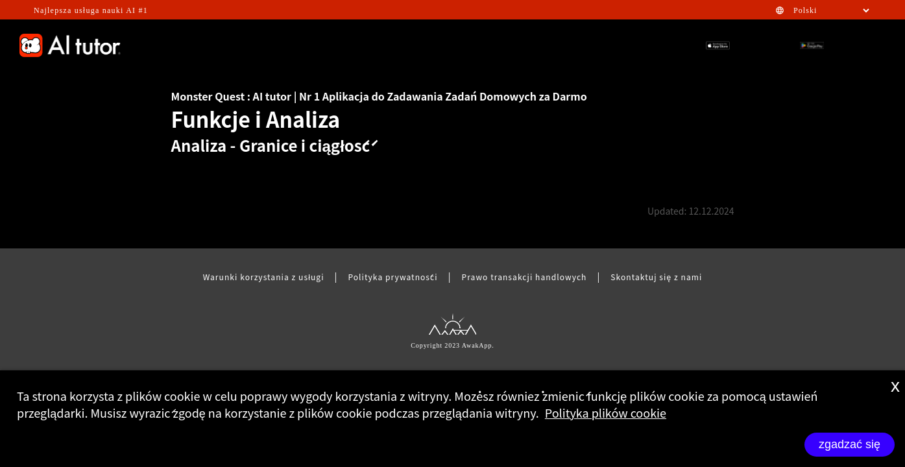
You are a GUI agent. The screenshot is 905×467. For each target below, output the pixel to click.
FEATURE (469, 45)
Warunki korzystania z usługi (263, 276)
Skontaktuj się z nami (656, 276)
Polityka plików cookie (605, 412)
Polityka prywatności (392, 276)
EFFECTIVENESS (247, 45)
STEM (553, 45)
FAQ (514, 45)
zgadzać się (849, 444)
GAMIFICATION (328, 45)
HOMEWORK (609, 45)
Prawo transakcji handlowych (524, 276)
